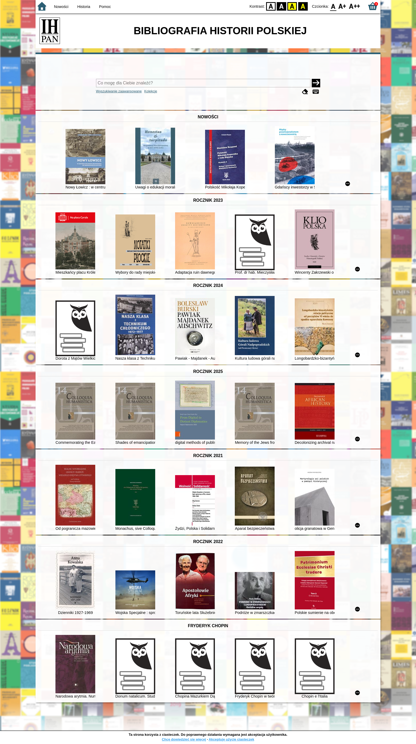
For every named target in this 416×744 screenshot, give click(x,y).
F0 (333, 6)
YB (292, 6)
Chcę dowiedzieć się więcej (184, 739)
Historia (83, 7)
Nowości (61, 7)
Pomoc (105, 7)
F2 (354, 6)
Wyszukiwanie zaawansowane (119, 91)
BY (303, 6)
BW (281, 6)
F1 (342, 6)
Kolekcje (150, 91)
